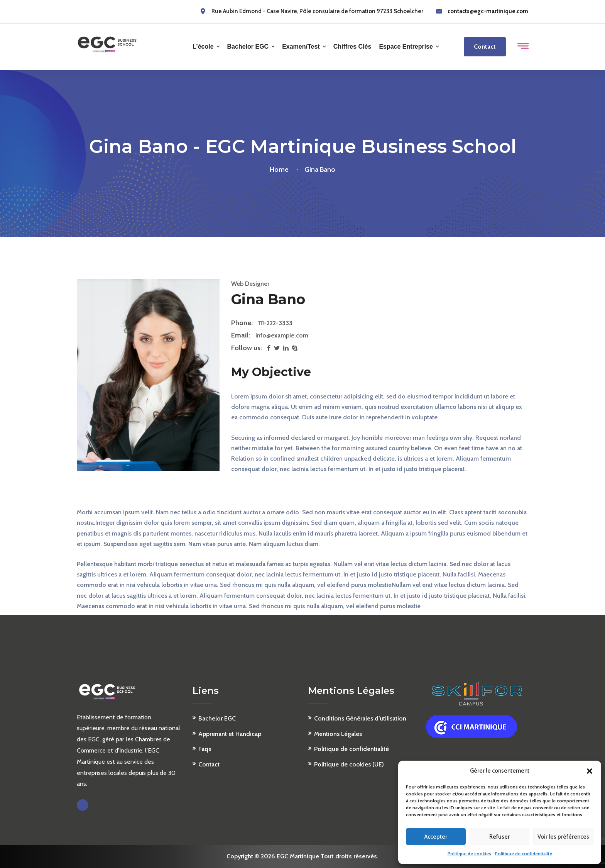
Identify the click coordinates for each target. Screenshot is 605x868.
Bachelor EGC (248, 46)
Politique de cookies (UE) (349, 764)
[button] (589, 771)
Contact (485, 46)
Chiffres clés (352, 46)
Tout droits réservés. (349, 856)
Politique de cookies (469, 853)
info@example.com (281, 335)
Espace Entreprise (406, 46)
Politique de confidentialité (523, 853)
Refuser (499, 836)
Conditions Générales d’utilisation (360, 718)
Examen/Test (301, 46)
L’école (203, 46)
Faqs (204, 749)
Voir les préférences (563, 836)
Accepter (435, 836)
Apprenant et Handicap (229, 733)
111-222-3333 (275, 323)
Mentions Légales (338, 733)
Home (281, 169)
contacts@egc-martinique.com (488, 11)
